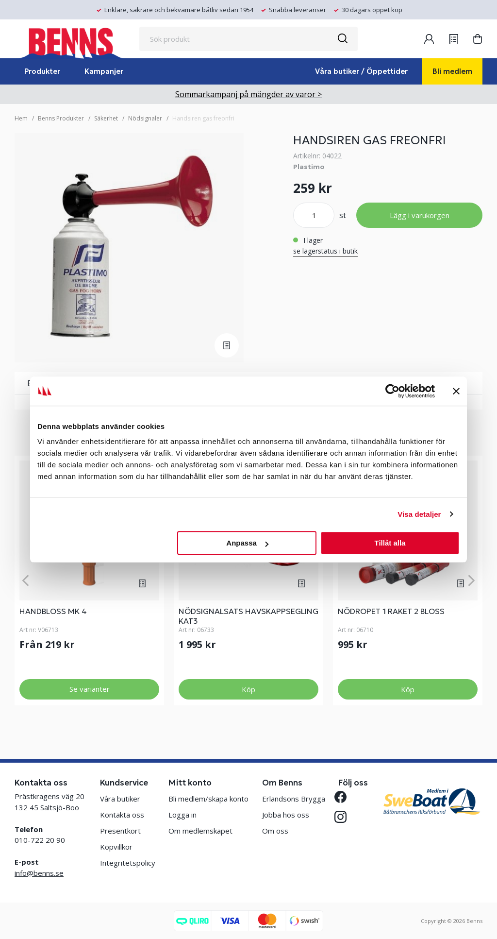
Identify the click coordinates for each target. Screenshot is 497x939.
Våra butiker (120, 798)
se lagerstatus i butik (325, 251)
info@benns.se (39, 873)
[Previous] (25, 580)
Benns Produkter (61, 118)
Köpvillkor (116, 847)
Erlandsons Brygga (293, 798)
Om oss (275, 831)
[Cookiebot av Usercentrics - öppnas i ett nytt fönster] (392, 391)
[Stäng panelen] (456, 391)
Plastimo (309, 166)
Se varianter (89, 689)
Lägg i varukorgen (419, 215)
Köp (248, 689)
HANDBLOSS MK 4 (53, 611)
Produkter (42, 71)
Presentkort (120, 831)
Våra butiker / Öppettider (361, 71)
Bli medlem (452, 71)
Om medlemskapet (200, 831)
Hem (21, 118)
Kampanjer (103, 71)
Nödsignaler (145, 118)
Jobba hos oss (285, 814)
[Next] (471, 580)
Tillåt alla (389, 543)
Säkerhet (106, 118)
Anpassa (247, 543)
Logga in (182, 814)
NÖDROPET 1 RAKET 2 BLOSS (391, 611)
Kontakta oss (122, 814)
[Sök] (342, 39)
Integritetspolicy (127, 863)
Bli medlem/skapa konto (208, 798)
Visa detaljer (419, 514)
